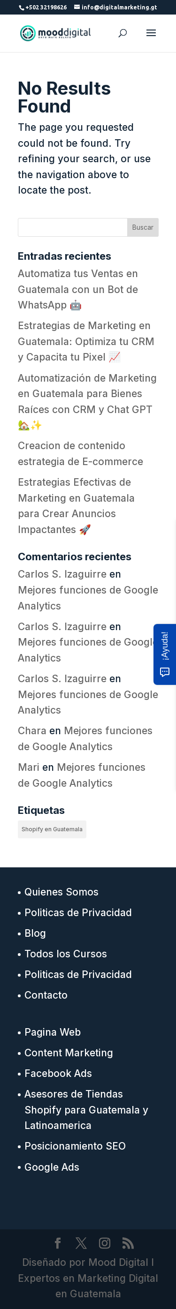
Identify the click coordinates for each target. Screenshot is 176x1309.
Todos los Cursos (65, 954)
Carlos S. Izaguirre (62, 574)
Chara (32, 731)
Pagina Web (52, 1032)
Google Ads (51, 1167)
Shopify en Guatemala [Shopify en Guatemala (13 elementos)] (52, 829)
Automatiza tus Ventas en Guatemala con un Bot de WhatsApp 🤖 (78, 289)
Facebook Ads (58, 1073)
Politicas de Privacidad (78, 912)
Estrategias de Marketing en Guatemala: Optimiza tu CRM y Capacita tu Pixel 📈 (86, 341)
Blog (35, 933)
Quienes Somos (61, 892)
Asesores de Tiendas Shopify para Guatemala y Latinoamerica (86, 1109)
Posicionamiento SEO (75, 1146)
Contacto (46, 995)
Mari (28, 767)
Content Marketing (68, 1053)
